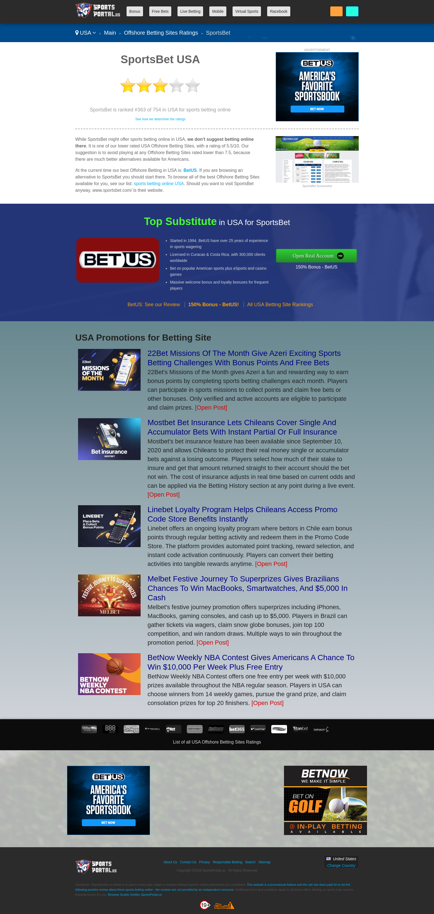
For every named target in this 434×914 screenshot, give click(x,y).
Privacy (204, 862)
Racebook (278, 11)
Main (110, 33)
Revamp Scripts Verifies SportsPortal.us (135, 894)
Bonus (134, 11)
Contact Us (188, 862)
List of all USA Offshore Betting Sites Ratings (217, 742)
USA (85, 33)
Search (250, 862)
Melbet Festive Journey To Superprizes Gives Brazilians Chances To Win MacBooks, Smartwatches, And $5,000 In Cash (248, 588)
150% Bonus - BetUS (343, 262)
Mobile (217, 11)
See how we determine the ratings (160, 119)
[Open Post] (211, 407)
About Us (170, 862)
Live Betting (190, 11)
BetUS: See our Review (154, 331)
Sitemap (264, 862)
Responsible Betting (227, 862)
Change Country (341, 865)
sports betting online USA (159, 183)
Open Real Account (341, 255)
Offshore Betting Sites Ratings (161, 33)
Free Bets (160, 11)
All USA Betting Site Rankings (280, 331)
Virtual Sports (247, 11)
